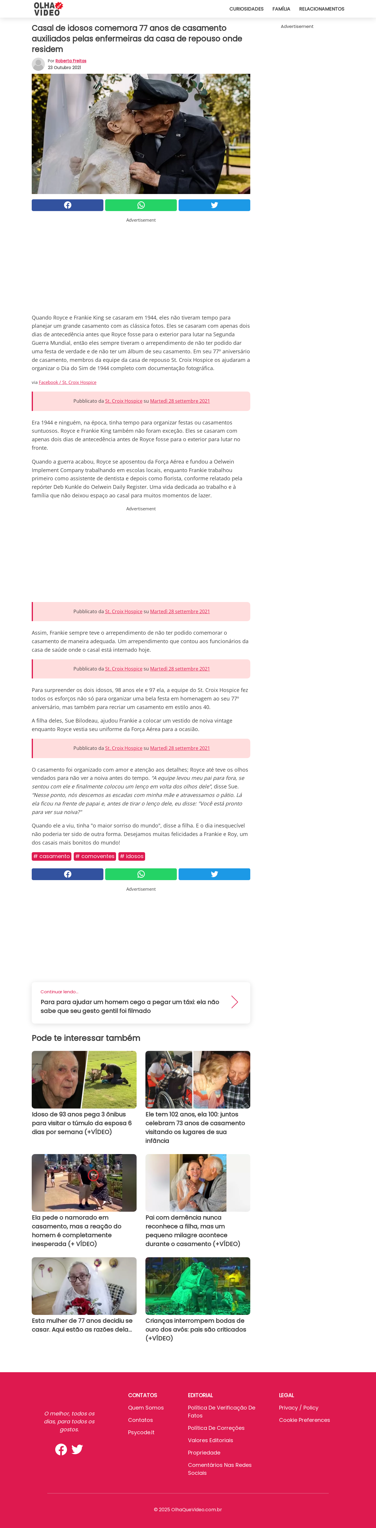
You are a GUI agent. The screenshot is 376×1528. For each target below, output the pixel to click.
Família (281, 9)
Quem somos (146, 1407)
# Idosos (132, 856)
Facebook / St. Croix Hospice (67, 382)
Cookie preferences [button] (304, 1420)
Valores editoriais (210, 1440)
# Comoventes (95, 856)
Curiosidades (246, 9)
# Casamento (51, 856)
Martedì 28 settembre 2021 (180, 401)
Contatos (140, 1420)
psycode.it (141, 1432)
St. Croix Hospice (123, 401)
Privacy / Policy (298, 1407)
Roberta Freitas (71, 61)
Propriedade (204, 1452)
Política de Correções (216, 1428)
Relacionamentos (321, 9)
